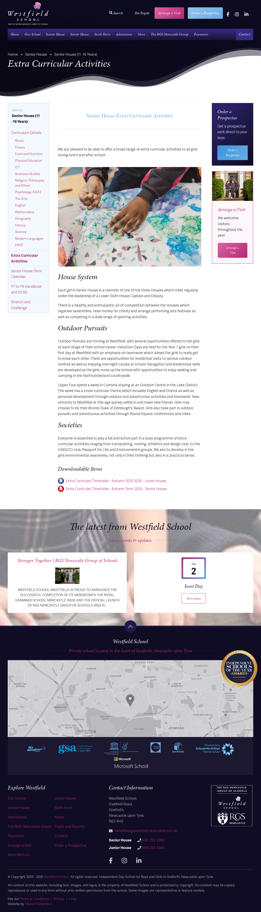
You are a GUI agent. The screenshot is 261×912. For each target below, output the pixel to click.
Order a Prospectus (205, 12)
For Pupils (142, 12)
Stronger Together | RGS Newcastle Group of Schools (67, 560)
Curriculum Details (26, 132)
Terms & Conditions (34, 898)
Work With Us (18, 854)
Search (116, 12)
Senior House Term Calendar (26, 273)
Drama (20, 147)
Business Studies (27, 174)
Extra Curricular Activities (24, 258)
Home (15, 34)
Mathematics (24, 212)
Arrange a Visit (169, 12)
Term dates (194, 598)
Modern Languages (29, 238)
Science (21, 231)
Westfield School (56, 876)
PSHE (19, 245)
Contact (244, 34)
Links (72, 898)
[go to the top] (130, 626)
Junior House (55, 34)
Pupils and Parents (70, 826)
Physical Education (28, 160)
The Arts (21, 198)
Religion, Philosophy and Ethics (29, 183)
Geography (23, 218)
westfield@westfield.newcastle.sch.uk (146, 830)
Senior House (79, 34)
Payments (201, 34)
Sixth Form (102, 34)
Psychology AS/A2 (28, 192)
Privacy (58, 898)
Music (19, 140)
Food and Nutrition (29, 154)
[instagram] (237, 14)
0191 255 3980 (153, 839)
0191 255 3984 (153, 847)
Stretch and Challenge (20, 304)
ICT (17, 167)
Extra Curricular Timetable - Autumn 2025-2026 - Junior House (116, 480)
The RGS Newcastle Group (169, 34)
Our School (32, 34)
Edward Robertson (38, 903)
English (20, 205)
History (20, 225)
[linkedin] (246, 14)
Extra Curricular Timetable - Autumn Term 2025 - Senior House (116, 488)
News (141, 34)
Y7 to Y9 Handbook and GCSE (26, 289)
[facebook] (228, 14)
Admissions (124, 34)
